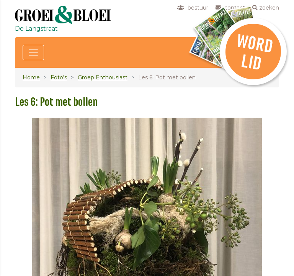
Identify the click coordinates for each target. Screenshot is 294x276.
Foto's (59, 77)
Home (31, 77)
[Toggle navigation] (33, 52)
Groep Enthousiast (102, 77)
